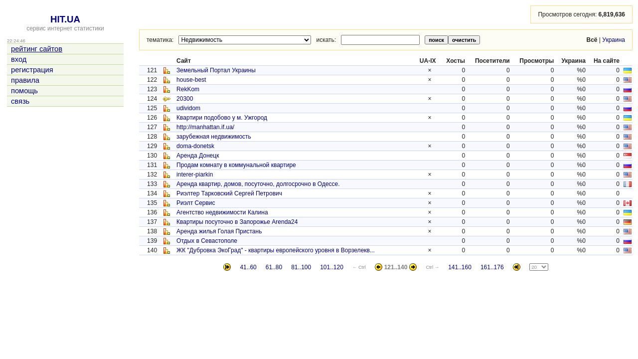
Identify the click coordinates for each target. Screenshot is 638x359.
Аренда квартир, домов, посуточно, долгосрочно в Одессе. (258, 183)
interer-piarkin (194, 174)
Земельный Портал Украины (216, 70)
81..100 (301, 267)
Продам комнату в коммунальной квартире (236, 165)
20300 (184, 98)
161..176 (492, 267)
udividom (188, 108)
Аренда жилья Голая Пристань (219, 231)
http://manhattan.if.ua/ (205, 127)
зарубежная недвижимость (213, 136)
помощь (24, 91)
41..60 (248, 267)
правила (25, 80)
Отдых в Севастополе (206, 240)
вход (18, 59)
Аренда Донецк (197, 155)
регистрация (32, 70)
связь (20, 101)
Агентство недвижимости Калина (222, 212)
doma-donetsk (195, 146)
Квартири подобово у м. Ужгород (221, 117)
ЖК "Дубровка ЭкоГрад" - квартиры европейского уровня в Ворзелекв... (275, 250)
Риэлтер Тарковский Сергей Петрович (229, 193)
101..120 (331, 267)
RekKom (187, 89)
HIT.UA (65, 19)
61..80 (274, 267)
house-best (191, 79)
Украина (613, 39)
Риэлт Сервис (195, 202)
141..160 (460, 267)
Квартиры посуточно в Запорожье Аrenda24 (237, 221)
